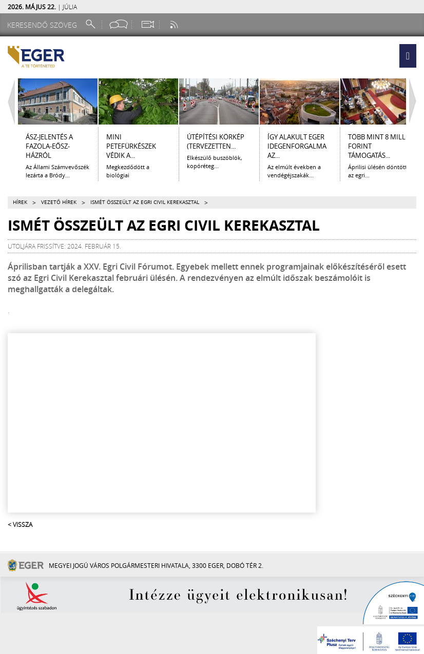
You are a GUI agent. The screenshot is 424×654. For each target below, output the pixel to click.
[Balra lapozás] (9, 101)
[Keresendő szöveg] (44, 25)
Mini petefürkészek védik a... (131, 146)
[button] (407, 56)
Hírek (20, 202)
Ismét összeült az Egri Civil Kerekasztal (144, 202)
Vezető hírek (58, 202)
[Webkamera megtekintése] (147, 24)
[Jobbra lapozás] (415, 101)
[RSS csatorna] (175, 24)
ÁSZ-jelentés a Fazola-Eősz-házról (49, 146)
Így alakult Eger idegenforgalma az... (296, 146)
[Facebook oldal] (118, 24)
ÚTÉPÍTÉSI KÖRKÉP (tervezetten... (215, 141)
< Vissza (20, 524)
